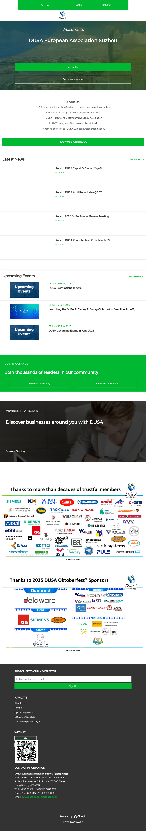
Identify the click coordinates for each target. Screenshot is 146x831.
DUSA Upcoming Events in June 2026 (71, 330)
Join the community (39, 383)
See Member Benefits (107, 383)
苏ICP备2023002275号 (73, 822)
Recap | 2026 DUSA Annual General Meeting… (82, 216)
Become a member (73, 79)
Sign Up (73, 686)
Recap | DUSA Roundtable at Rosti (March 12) (82, 240)
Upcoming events (23, 712)
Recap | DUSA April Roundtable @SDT (78, 192)
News (17, 707)
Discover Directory (15, 451)
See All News (137, 159)
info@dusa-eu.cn (31, 797)
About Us (73, 67)
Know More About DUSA (73, 142)
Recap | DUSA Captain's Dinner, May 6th (79, 168)
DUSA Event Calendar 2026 (65, 288)
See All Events (135, 276)
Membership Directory (26, 721)
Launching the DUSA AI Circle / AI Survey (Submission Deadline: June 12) (92, 309)
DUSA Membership (24, 717)
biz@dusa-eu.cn (49, 797)
